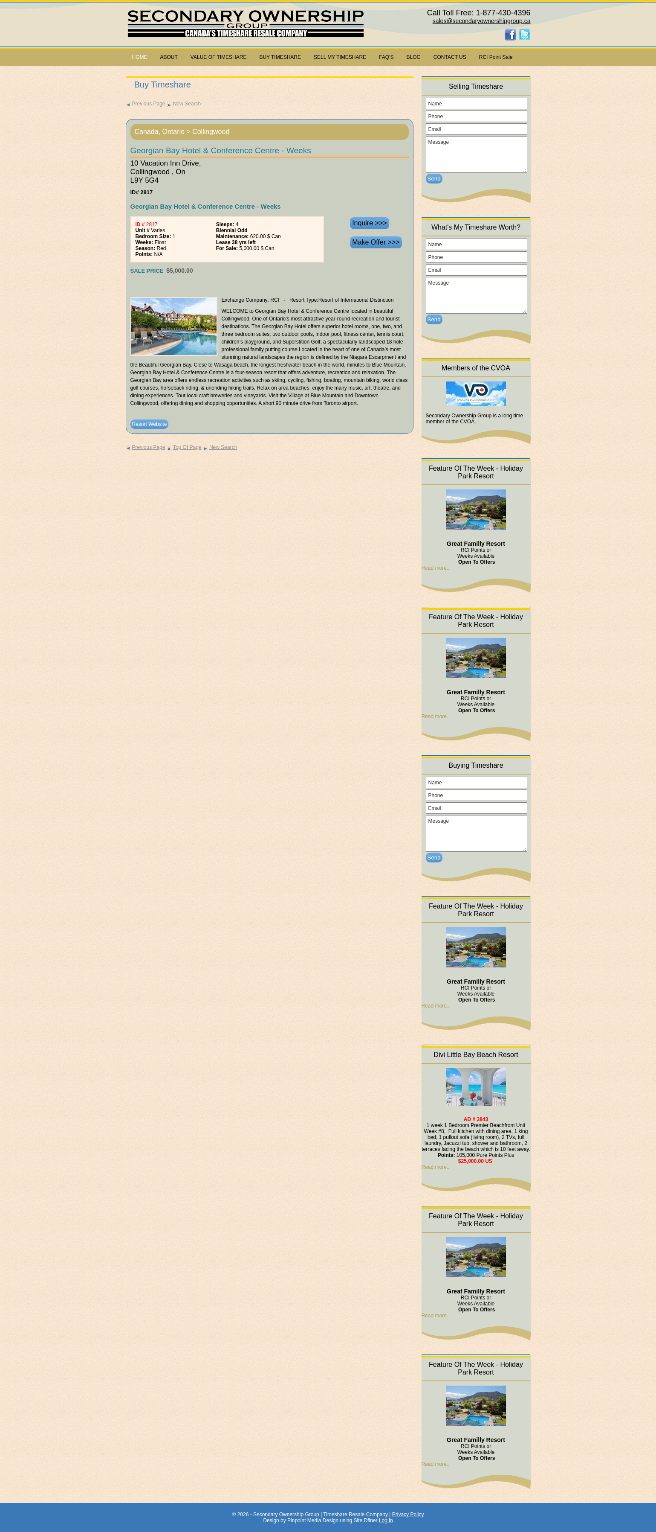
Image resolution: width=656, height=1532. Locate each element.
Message (476, 154)
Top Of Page (184, 447)
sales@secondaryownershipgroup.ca (482, 20)
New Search (184, 104)
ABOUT (169, 57)
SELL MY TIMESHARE (340, 57)
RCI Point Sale (496, 57)
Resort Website (149, 424)
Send (434, 178)
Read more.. (436, 568)
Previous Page (145, 104)
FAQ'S (386, 57)
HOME (139, 57)
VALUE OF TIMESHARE (219, 57)
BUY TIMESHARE (280, 57)
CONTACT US (449, 57)
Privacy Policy (408, 1514)
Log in (386, 1520)
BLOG (414, 57)
